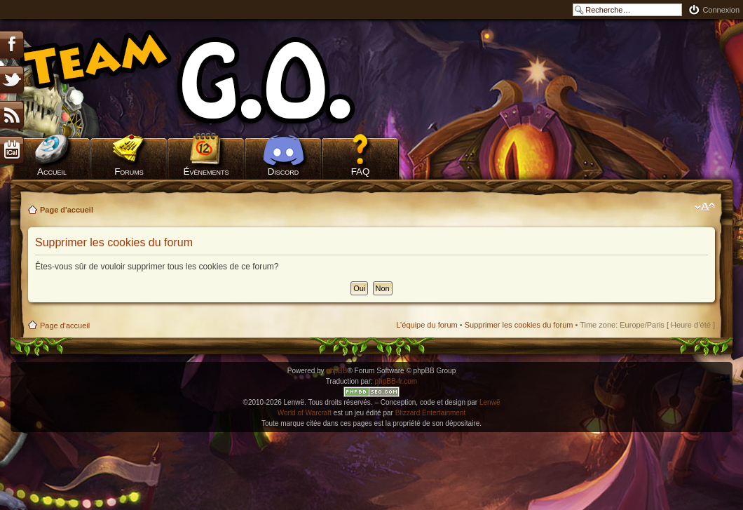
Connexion (720, 10)
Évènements (206, 171)
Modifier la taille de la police (705, 207)
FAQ (360, 171)
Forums (129, 171)
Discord (283, 171)
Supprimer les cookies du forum (519, 325)
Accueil (52, 171)
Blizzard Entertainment (430, 413)
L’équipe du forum (426, 325)
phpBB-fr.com (396, 381)
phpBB (336, 371)
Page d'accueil (66, 210)
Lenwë (489, 402)
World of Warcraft (305, 413)
